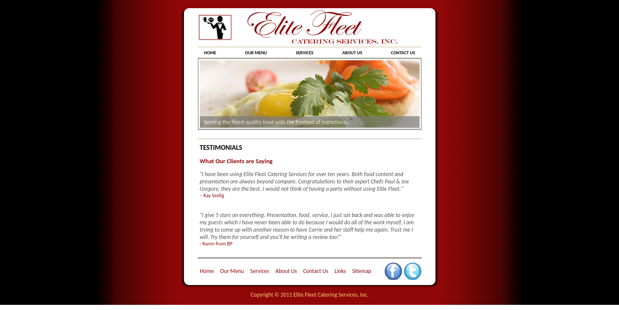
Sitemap (361, 271)
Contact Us (315, 271)
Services (259, 271)
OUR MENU (256, 53)
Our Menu (232, 271)
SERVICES (305, 53)
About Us (286, 271)
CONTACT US (403, 53)
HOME (210, 53)
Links (340, 271)
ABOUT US (352, 53)
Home (207, 271)
